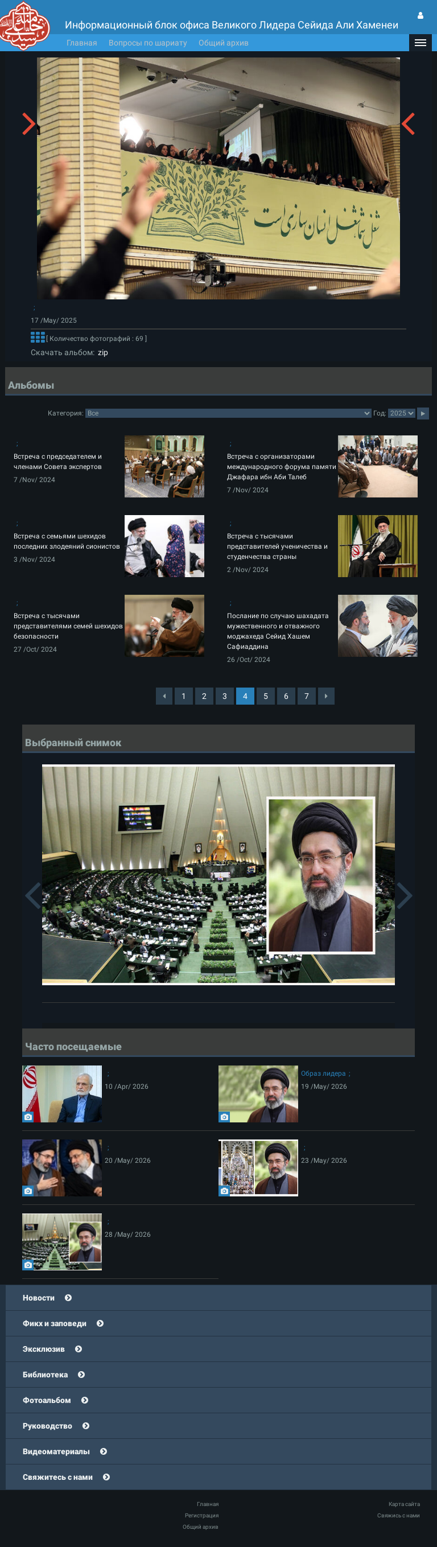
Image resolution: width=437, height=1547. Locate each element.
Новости (39, 1297)
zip (101, 352)
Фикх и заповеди (54, 1323)
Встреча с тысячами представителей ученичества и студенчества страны (277, 546)
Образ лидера (323, 1073)
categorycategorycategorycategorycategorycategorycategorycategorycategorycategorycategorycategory (228, 413)
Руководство (47, 1425)
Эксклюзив (44, 1348)
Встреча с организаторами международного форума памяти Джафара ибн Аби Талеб (281, 466)
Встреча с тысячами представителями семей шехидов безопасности (68, 626)
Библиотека (45, 1374)
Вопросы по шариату (148, 42)
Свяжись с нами (398, 1515)
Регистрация (201, 1515)
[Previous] (164, 696)
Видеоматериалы (56, 1451)
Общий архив (224, 42)
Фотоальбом (47, 1400)
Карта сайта (404, 1504)
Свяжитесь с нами (58, 1477)
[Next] (326, 696)
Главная (82, 42)
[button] (420, 42)
